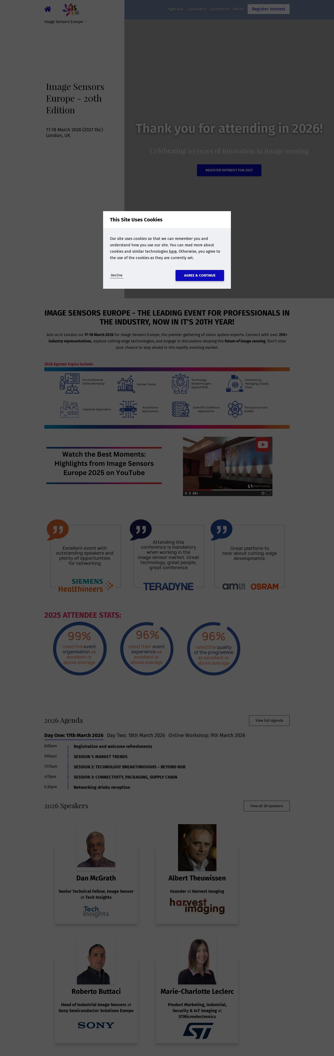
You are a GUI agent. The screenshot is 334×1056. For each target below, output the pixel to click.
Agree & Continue (200, 275)
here (173, 251)
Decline (116, 275)
